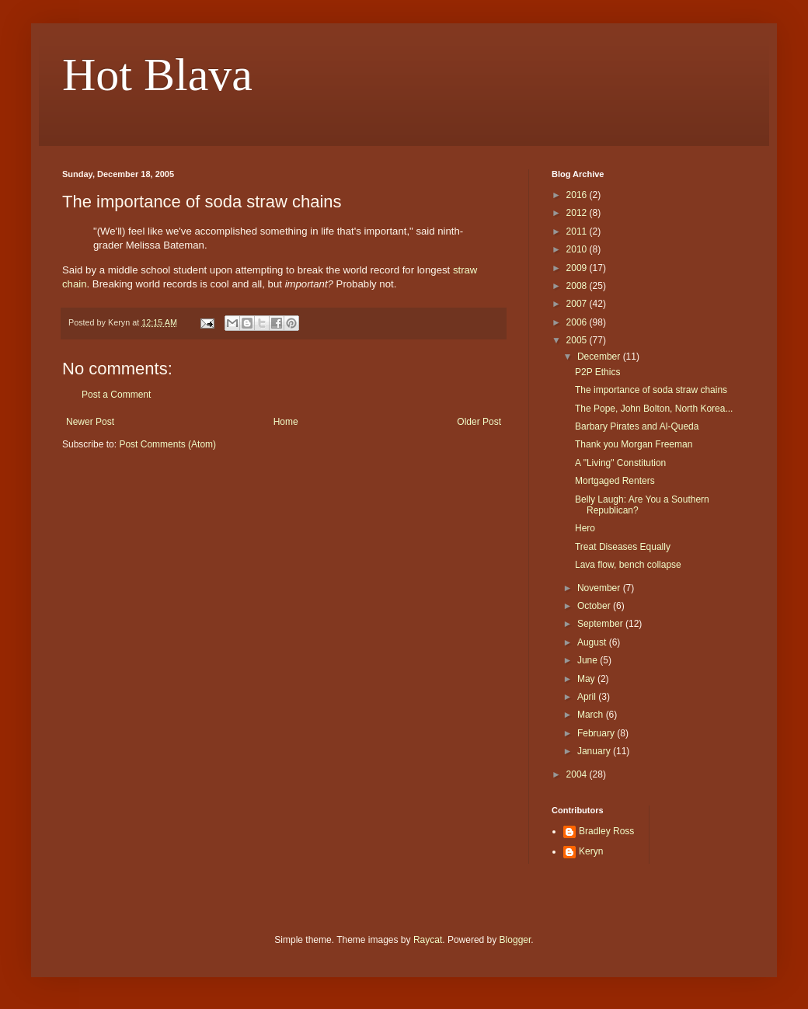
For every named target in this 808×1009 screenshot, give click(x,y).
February (597, 733)
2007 (578, 303)
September (601, 623)
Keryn (591, 851)
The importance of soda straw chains (651, 389)
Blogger (515, 939)
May (587, 678)
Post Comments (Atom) (167, 444)
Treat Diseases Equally (622, 546)
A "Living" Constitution (620, 463)
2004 (578, 774)
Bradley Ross (606, 831)
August (593, 642)
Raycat (427, 939)
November (600, 588)
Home (285, 421)
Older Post (479, 421)
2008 (578, 285)
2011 (578, 231)
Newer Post (90, 421)
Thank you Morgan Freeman (633, 444)
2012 (578, 212)
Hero (585, 528)
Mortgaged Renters (615, 480)
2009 (578, 268)
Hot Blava (157, 74)
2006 (578, 322)
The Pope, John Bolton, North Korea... (654, 408)
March (591, 714)
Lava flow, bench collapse (628, 564)
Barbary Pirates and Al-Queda (636, 426)
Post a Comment (116, 394)
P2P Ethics (597, 372)
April (587, 696)
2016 (578, 195)
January (595, 751)
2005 (578, 340)
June (588, 660)
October (595, 605)
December (600, 356)
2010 (578, 249)
